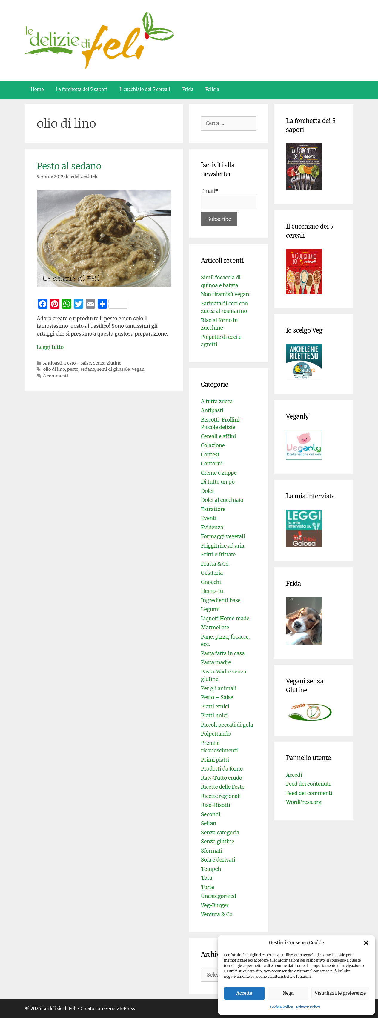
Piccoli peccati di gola (227, 725)
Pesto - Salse (77, 363)
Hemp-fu (212, 591)
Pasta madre (216, 662)
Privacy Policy (308, 1007)
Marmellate (215, 627)
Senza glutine (107, 363)
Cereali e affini (218, 436)
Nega (288, 993)
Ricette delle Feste (223, 787)
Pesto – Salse (217, 697)
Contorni (211, 463)
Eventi (208, 518)
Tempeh (211, 869)
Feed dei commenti (309, 793)
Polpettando (216, 734)
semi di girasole (113, 369)
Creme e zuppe (219, 473)
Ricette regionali (221, 796)
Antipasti (52, 363)
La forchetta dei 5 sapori (81, 89)
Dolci (207, 491)
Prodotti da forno (222, 768)
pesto (72, 369)
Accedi (294, 775)
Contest (210, 454)
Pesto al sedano (69, 166)
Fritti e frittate (218, 554)
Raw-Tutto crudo (221, 778)
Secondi (210, 814)
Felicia (212, 89)
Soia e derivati (218, 859)
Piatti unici (214, 715)
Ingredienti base (221, 600)
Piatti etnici (215, 706)
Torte (207, 887)
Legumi (210, 609)
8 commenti (55, 376)
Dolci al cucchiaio (222, 500)
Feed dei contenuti (308, 784)
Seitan (208, 823)
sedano (87, 369)
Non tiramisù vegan (225, 294)
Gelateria (212, 573)
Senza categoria (220, 832)
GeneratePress (119, 1008)
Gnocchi (211, 582)
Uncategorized (218, 896)
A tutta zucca (217, 401)
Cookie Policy (281, 1007)
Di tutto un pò (218, 482)
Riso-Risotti (215, 805)
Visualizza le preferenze (340, 993)
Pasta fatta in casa (223, 653)
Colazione (213, 445)
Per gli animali (218, 688)
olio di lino (54, 369)
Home (37, 89)
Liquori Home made (225, 618)
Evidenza (212, 527)
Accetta (244, 993)
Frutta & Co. (215, 564)
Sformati (211, 851)
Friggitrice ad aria (222, 545)
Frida (187, 89)
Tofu (206, 878)
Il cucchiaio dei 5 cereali (144, 89)
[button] (366, 943)
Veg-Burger (215, 905)
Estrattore (213, 509)
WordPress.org (304, 802)
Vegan (138, 369)
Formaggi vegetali (223, 536)
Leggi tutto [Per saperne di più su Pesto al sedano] (50, 347)
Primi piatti (215, 759)
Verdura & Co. (217, 914)
